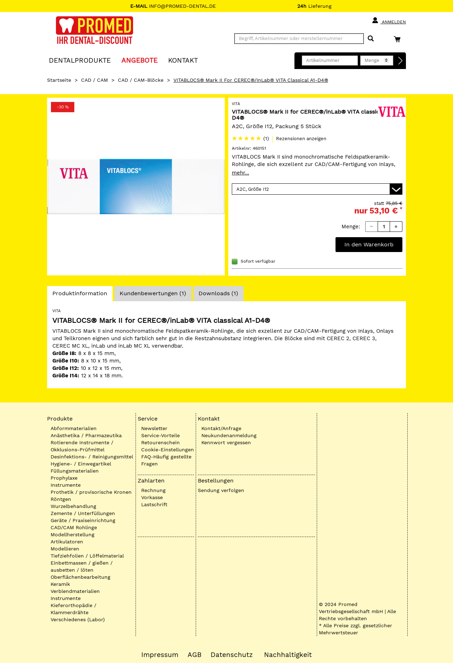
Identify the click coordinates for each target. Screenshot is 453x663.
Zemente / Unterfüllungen (83, 513)
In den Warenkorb (369, 244)
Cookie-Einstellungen (167, 449)
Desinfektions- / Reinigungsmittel (92, 456)
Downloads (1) (218, 293)
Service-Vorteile (160, 435)
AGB (194, 655)
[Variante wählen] (317, 189)
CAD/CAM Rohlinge (74, 527)
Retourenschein (160, 442)
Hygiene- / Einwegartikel (81, 464)
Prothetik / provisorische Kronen (91, 492)
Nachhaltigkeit (288, 655)
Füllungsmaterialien (75, 471)
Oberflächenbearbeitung (80, 577)
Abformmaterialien (74, 428)
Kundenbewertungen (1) (153, 293)
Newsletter (154, 428)
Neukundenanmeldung (229, 435)
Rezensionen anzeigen (301, 138)
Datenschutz (232, 655)
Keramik (60, 584)
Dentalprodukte (80, 60)
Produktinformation (79, 295)
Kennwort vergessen (226, 442)
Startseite (59, 80)
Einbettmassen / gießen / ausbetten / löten (82, 566)
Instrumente (66, 485)
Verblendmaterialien (75, 591)
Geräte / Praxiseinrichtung (83, 520)
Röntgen (61, 499)
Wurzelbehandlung (73, 506)
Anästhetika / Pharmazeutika (86, 435)
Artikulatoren (67, 541)
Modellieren (65, 548)
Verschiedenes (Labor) (78, 619)
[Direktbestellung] (400, 60)
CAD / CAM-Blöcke (141, 80)
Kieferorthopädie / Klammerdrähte (73, 608)
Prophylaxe (64, 478)
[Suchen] (371, 38)
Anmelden (389, 20)
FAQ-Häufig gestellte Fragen (166, 460)
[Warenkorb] (398, 39)
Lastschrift (154, 504)
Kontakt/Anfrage (221, 428)
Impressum (159, 655)
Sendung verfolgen (221, 490)
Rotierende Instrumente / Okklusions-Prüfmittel (82, 446)
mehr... (240, 173)
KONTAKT (183, 60)
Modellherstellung (72, 534)
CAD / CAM (94, 80)
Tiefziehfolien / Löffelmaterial (87, 556)
